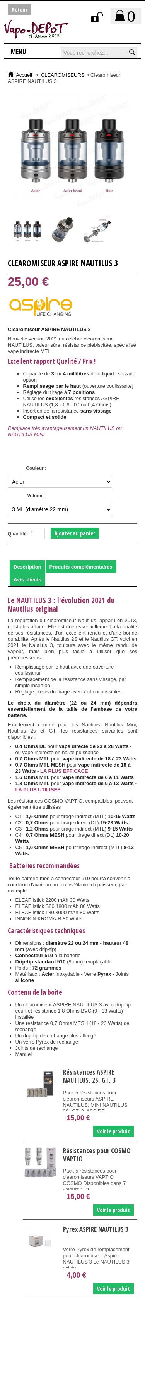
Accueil (24, 75)
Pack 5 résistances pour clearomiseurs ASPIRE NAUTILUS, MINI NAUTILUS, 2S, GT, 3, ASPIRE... (96, 1102)
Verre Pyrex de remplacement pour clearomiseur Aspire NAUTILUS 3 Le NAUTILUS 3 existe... (96, 1259)
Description (27, 567)
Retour (19, 9)
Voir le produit (113, 1131)
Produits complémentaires (81, 567)
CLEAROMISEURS (63, 75)
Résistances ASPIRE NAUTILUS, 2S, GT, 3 (89, 1076)
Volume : (36, 496)
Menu (18, 51)
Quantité (17, 534)
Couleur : (36, 468)
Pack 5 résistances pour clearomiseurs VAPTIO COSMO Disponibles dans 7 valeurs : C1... (94, 1180)
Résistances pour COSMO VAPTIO (97, 1155)
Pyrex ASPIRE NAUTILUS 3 (95, 1229)
